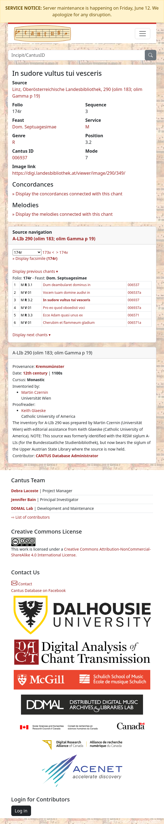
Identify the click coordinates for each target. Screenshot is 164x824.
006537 (133, 284)
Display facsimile (36, 258)
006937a (134, 307)
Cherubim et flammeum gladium (69, 322)
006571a (134, 322)
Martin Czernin (34, 392)
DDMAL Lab (22, 508)
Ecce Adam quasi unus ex (63, 315)
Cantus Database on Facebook (38, 590)
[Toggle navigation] (142, 33)
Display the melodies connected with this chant (64, 214)
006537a (134, 292)
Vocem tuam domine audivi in (66, 292)
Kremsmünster (50, 366)
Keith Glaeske (33, 410)
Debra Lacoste (24, 490)
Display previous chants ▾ (35, 271)
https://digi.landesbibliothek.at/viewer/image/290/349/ (69, 173)
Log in (21, 811)
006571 (133, 315)
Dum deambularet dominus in (67, 284)
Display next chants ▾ (32, 334)
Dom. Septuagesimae (34, 127)
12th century (35, 373)
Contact (21, 583)
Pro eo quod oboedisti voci (64, 307)
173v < (48, 252)
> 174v (62, 252)
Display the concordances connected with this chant (69, 194)
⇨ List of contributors (30, 517)
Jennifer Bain (24, 499)
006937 (19, 158)
